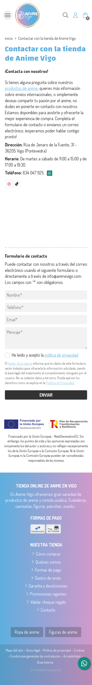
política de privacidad (61, 355)
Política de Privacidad (60, 383)
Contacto (48, 610)
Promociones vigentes (48, 594)
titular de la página (20, 363)
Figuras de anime (63, 632)
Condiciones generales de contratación (35, 656)
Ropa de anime (27, 632)
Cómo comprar (48, 554)
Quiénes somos (48, 562)
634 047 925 (33, 172)
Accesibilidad (71, 656)
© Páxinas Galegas (46, 670)
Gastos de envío (48, 578)
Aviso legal (33, 650)
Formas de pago (48, 570)
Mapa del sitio (14, 650)
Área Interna (45, 662)
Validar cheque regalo (48, 602)
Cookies (79, 650)
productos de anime (21, 88)
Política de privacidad (57, 650)
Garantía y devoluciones (48, 585)
